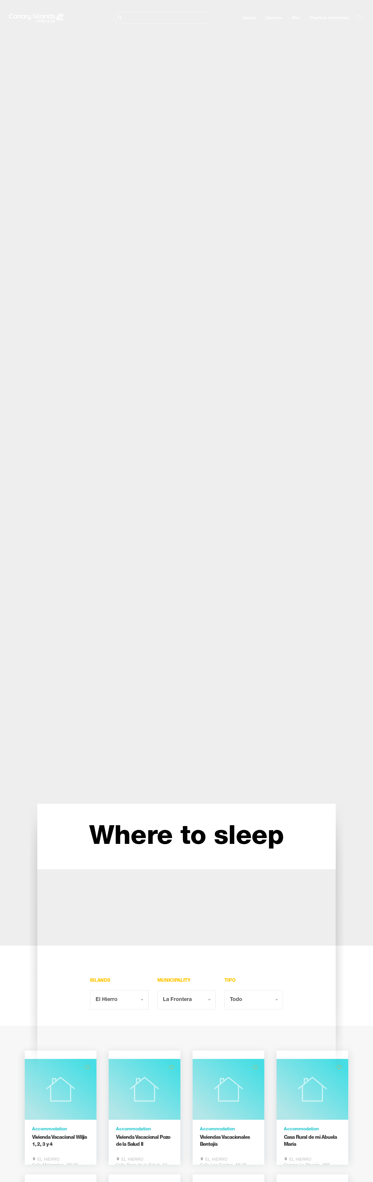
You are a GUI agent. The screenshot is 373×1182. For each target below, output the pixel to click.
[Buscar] (163, 18)
